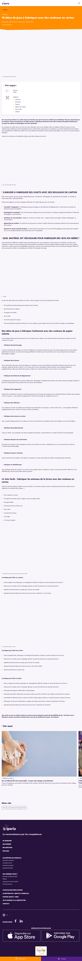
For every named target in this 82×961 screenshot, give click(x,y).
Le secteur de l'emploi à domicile (16, 893)
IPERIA (5, 879)
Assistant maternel (8, 860)
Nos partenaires (7, 884)
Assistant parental (8, 865)
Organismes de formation (10, 881)
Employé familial (8, 868)
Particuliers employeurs (13, 890)
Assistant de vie (7, 863)
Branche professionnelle (10, 876)
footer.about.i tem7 (11, 897)
